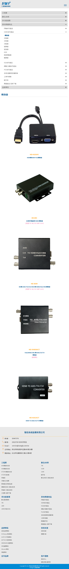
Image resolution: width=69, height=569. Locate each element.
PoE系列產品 (45, 512)
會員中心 (43, 559)
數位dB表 (5, 16)
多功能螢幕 (6, 20)
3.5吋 (42, 472)
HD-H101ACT (34, 418)
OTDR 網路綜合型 (6, 472)
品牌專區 (5, 87)
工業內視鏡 (7, 76)
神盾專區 (4, 552)
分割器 (6, 41)
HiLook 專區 (5, 549)
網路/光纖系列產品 (10, 66)
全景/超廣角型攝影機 (11, 73)
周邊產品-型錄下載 (10, 83)
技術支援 (43, 531)
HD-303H (34, 284)
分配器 (6, 44)
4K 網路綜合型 (5, 469)
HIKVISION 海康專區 (7, 543)
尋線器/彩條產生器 (6, 484)
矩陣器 (6, 46)
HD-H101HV (34, 154)
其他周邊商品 (7, 24)
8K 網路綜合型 (5, 466)
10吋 (2, 506)
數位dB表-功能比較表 (47, 478)
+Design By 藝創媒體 (34, 567)
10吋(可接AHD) (5, 509)
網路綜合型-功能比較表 (8, 487)
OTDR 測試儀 (5, 475)
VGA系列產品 (8, 62)
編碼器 (6, 58)
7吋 (42, 466)
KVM (5, 52)
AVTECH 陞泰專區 (6, 540)
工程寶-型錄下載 (6, 493)
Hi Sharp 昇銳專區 (6, 534)
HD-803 (34, 218)
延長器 (6, 49)
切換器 (6, 38)
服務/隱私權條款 (46, 562)
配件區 (6, 80)
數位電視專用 (5, 500)
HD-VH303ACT (34, 349)
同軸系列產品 (8, 28)
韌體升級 (43, 534)
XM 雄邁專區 (5, 546)
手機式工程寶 (5, 481)
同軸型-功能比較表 (6, 490)
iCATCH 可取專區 (6, 537)
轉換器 (7, 35)
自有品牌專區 (5, 531)
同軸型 (3, 478)
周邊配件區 (44, 521)
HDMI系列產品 (9, 32)
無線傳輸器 (7, 55)
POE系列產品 (8, 70)
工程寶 (4, 13)
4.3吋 (42, 469)
